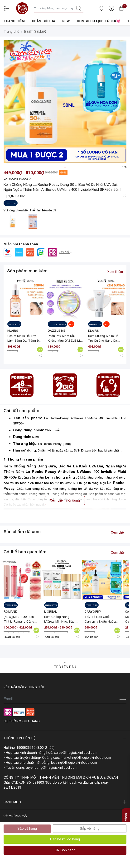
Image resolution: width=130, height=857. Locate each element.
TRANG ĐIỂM (14, 21)
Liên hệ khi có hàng (65, 839)
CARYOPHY (93, 627)
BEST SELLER (35, 48)
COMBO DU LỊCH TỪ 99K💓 (98, 21)
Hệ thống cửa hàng (22, 737)
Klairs (12, 347)
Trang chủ (11, 48)
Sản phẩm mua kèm (27, 286)
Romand (11, 627)
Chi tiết (65, 268)
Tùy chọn (126, 821)
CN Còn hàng (65, 850)
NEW (66, 21)
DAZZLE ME (56, 347)
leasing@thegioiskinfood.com (74, 779)
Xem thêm (115, 288)
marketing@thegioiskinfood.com (86, 774)
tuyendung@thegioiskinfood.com (51, 784)
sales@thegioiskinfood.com (75, 769)
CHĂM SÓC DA (43, 21)
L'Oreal (50, 627)
